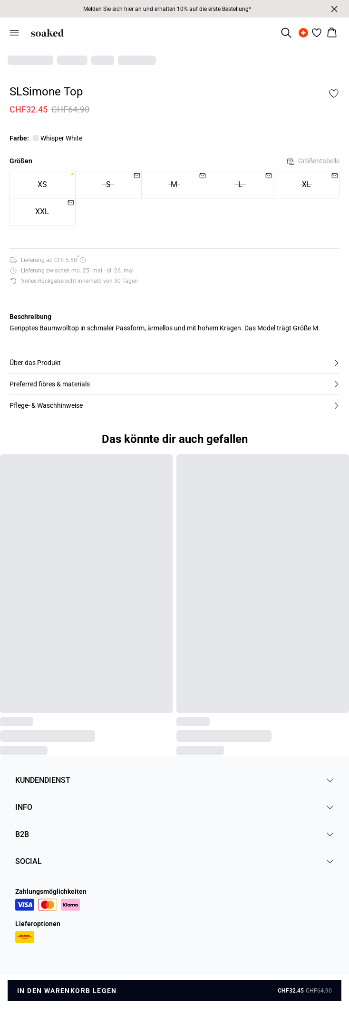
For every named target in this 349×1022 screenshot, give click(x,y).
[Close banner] (334, 9)
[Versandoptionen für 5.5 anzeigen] (48, 260)
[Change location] (303, 32)
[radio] (42, 184)
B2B (174, 834)
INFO (174, 807)
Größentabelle (313, 161)
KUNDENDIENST (174, 780)
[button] (174, 363)
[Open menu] (14, 32)
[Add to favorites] (333, 93)
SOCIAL (174, 861)
